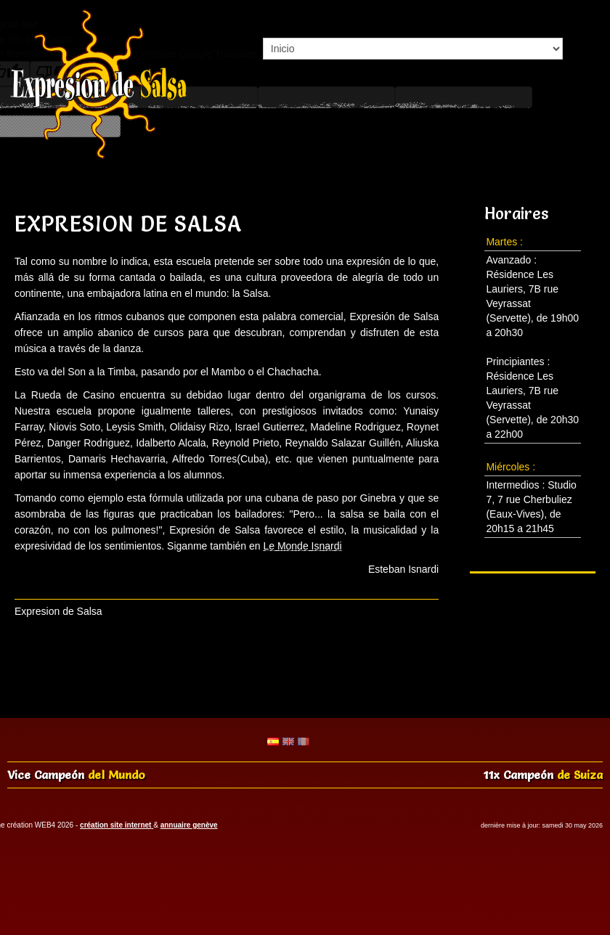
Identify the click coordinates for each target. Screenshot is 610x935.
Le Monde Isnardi (302, 546)
